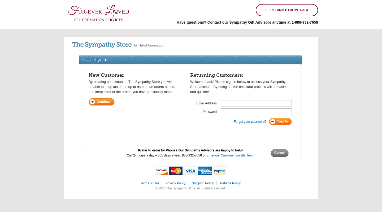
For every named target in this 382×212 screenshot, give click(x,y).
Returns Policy (230, 183)
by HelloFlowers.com (118, 45)
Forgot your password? (250, 122)
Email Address (206, 103)
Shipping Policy (203, 183)
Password (210, 112)
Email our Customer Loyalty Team (230, 155)
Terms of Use (149, 183)
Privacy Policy (175, 183)
